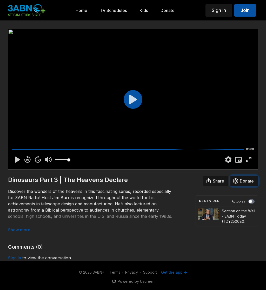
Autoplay (243, 201)
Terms (115, 272)
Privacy (131, 272)
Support (150, 272)
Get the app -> (174, 272)
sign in (14, 257)
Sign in (219, 10)
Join (245, 10)
